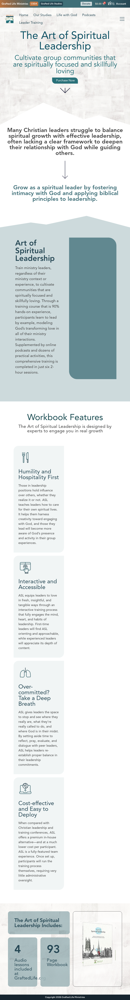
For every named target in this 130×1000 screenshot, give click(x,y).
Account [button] (117, 4)
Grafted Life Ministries (15, 3)
